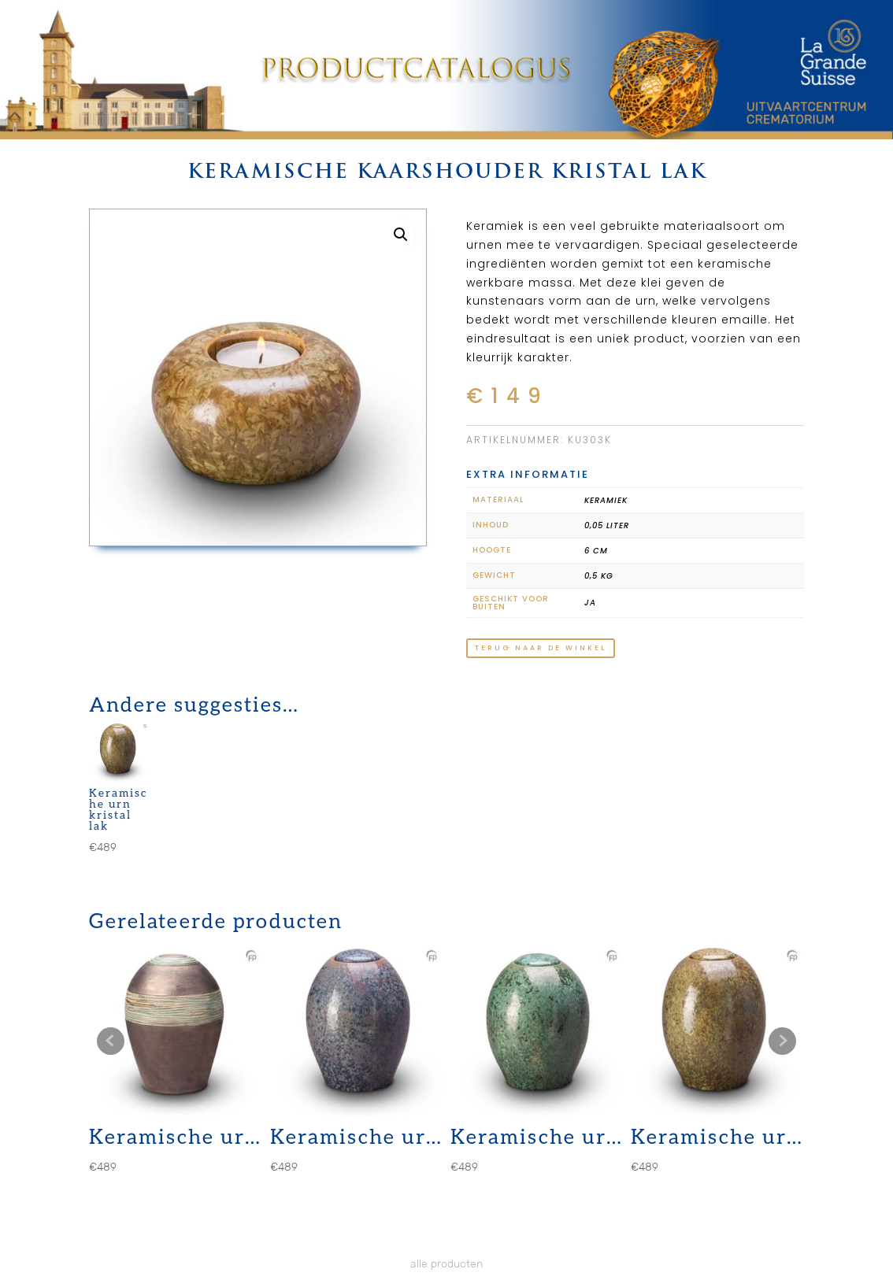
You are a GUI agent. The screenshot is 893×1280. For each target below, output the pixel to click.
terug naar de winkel (540, 648)
